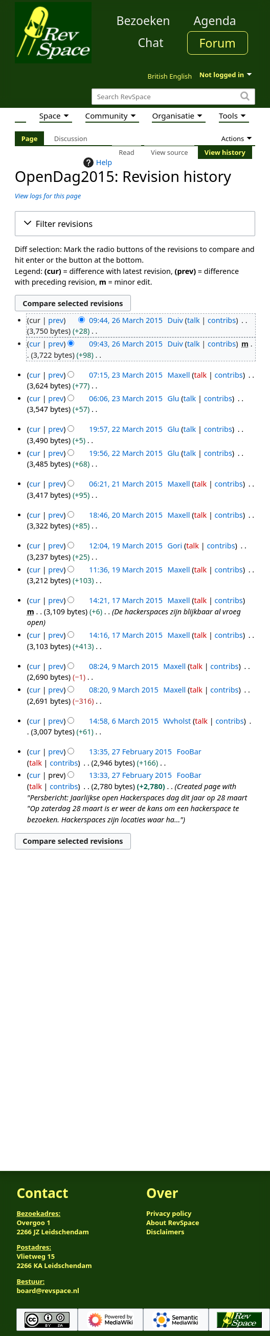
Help (96, 162)
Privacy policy (168, 1213)
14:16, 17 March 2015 (126, 635)
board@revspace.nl (47, 1290)
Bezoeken (143, 20)
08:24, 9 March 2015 (124, 666)
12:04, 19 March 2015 (126, 545)
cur (34, 344)
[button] (135, 224)
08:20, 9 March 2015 (124, 690)
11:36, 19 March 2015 (126, 569)
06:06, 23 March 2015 (126, 398)
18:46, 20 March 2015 (126, 515)
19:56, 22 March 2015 (126, 453)
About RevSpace (172, 1222)
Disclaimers (165, 1231)
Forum (217, 43)
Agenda (215, 20)
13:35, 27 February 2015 (130, 751)
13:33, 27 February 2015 (130, 775)
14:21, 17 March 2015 (126, 600)
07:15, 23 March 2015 (126, 375)
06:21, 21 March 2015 (126, 484)
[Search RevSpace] (173, 96)
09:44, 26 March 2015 (126, 320)
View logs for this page (48, 195)
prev (55, 320)
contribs (222, 320)
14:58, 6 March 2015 (124, 721)
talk (193, 320)
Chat (150, 42)
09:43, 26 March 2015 (126, 344)
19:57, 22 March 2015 (126, 429)
